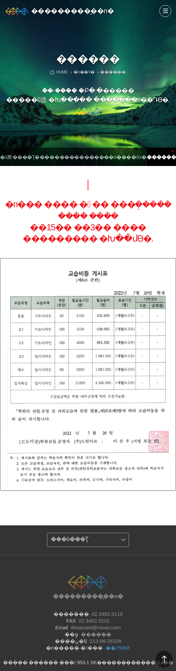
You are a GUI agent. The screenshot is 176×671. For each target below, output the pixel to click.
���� (165, 11)
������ (69, 157)
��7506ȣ (118, 648)
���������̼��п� (72, 11)
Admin (174, 1)
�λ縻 (6, 157)
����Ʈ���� (33, 157)
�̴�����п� (102, 157)
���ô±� (134, 157)
